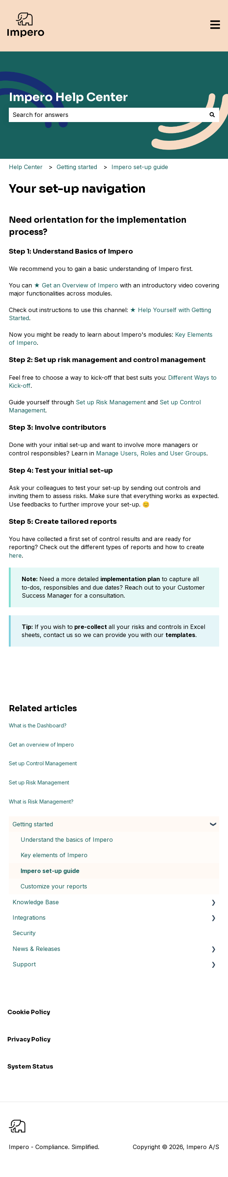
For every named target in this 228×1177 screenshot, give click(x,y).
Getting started (77, 167)
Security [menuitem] (24, 933)
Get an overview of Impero (41, 744)
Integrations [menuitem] (29, 917)
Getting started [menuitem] (33, 824)
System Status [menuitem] (30, 1066)
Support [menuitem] (24, 964)
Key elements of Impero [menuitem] (54, 855)
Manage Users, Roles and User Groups (151, 453)
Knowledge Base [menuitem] (36, 902)
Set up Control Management (43, 763)
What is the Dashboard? (38, 725)
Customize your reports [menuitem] (54, 886)
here (15, 555)
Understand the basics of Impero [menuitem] (67, 839)
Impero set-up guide (139, 167)
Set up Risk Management (111, 402)
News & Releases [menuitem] (36, 948)
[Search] (212, 115)
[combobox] (107, 115)
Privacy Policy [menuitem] (28, 1039)
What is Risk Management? (41, 801)
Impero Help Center (68, 97)
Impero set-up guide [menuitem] (50, 870)
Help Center (26, 167)
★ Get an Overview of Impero (76, 285)
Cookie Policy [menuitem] (28, 1012)
